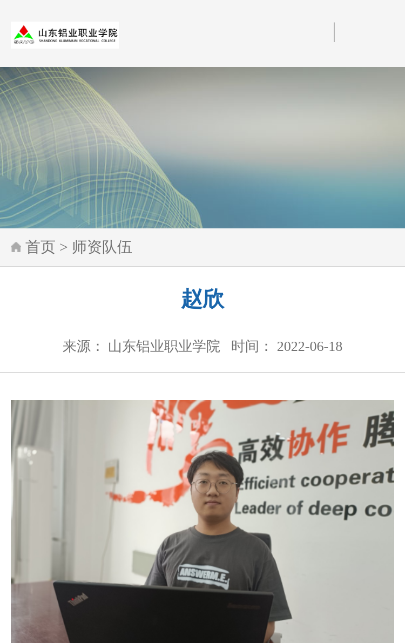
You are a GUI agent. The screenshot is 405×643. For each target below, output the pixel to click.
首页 (40, 247)
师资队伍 (102, 247)
